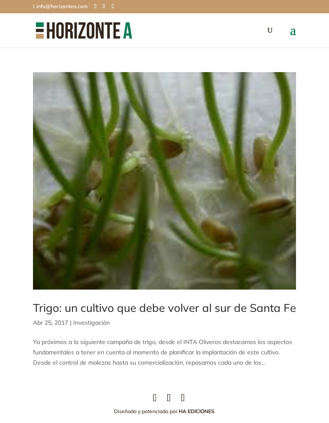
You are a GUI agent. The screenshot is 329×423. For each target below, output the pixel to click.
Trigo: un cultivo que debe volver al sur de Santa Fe (164, 308)
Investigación (91, 322)
